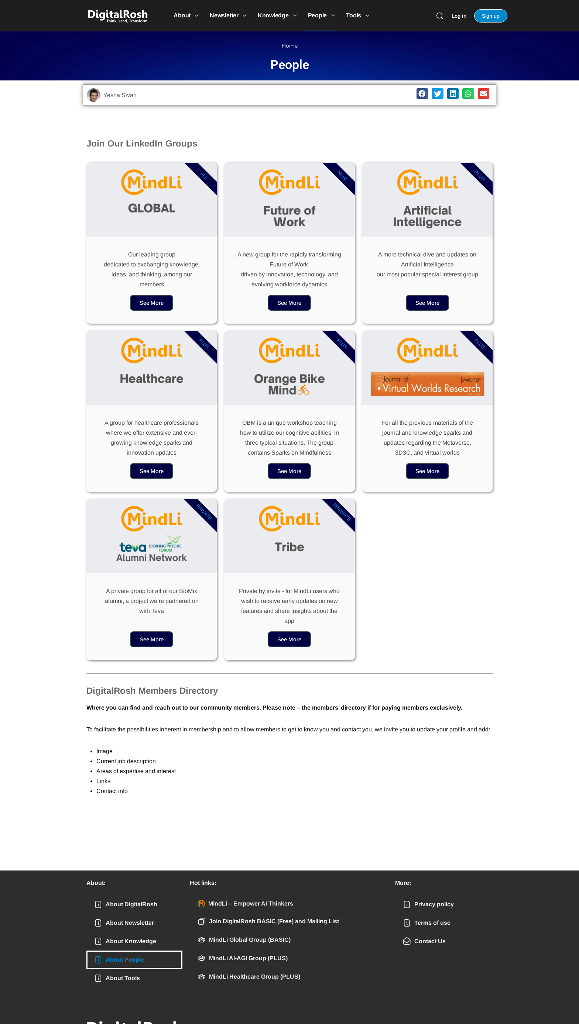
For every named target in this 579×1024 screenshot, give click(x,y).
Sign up (491, 16)
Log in (459, 16)
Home (290, 46)
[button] (422, 93)
